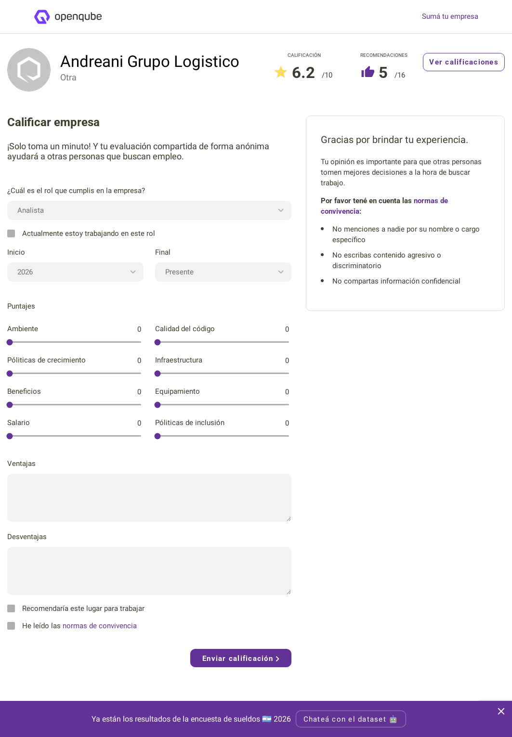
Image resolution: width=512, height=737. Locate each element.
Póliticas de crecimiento (46, 360)
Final (163, 252)
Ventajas (21, 463)
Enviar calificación (240, 658)
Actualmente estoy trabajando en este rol (81, 233)
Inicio (16, 252)
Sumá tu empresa (450, 17)
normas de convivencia (100, 626)
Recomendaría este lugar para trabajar (75, 608)
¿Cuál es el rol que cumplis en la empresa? (76, 190)
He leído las (72, 626)
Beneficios (24, 391)
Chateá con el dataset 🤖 (351, 719)
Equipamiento (177, 391)
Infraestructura (178, 360)
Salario (18, 422)
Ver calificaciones (464, 62)
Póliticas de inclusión (189, 422)
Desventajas (27, 536)
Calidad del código (185, 328)
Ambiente (22, 328)
